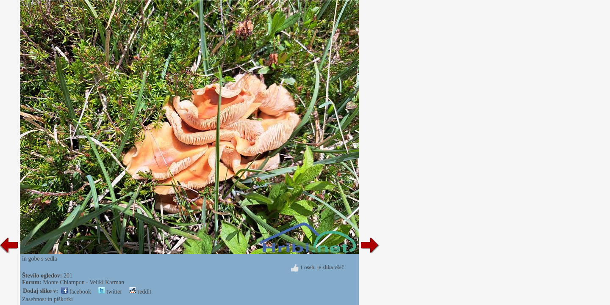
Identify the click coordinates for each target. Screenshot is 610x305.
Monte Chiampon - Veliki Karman (83, 282)
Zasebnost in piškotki (47, 299)
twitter (110, 292)
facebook (76, 292)
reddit (140, 292)
